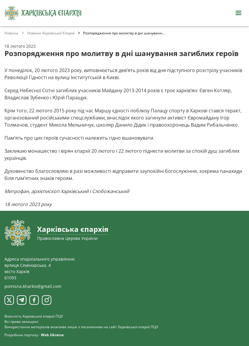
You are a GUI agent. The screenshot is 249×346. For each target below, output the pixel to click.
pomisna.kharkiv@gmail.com (32, 286)
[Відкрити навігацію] (238, 13)
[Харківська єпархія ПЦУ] (43, 13)
